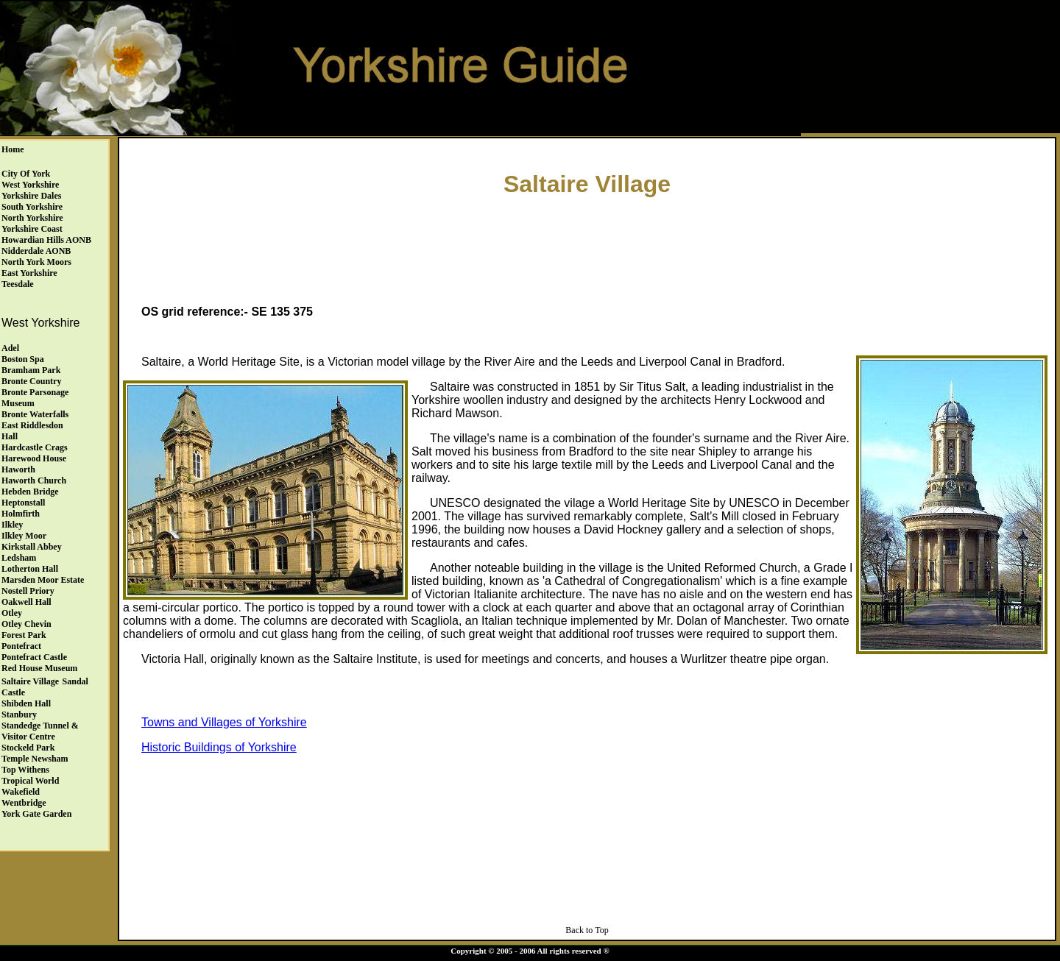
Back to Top (586, 930)
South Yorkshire (32, 207)
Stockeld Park (27, 747)
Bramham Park (30, 370)
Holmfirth (20, 513)
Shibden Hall (26, 703)
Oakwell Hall (26, 602)
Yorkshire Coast (32, 229)
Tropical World (30, 781)
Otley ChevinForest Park (26, 629)
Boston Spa (22, 359)
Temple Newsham (34, 758)
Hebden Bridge (30, 491)
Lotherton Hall (29, 569)
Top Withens (25, 770)
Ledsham (18, 558)
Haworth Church (33, 480)
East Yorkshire (29, 273)
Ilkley (12, 524)
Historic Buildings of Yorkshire (219, 747)
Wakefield (20, 792)
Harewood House (33, 458)
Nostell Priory (27, 591)
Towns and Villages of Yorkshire (224, 722)
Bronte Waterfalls (34, 414)
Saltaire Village (30, 681)
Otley (11, 613)
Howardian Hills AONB (46, 240)
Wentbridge (23, 803)
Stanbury (19, 714)
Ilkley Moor (23, 536)
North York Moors (36, 262)
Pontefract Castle (34, 657)
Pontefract (21, 646)
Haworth (18, 469)
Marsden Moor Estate (42, 580)
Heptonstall (23, 502)
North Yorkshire (32, 218)
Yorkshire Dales (31, 196)
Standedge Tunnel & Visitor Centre (40, 731)
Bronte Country (31, 381)
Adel (10, 348)
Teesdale (17, 284)
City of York (25, 174)
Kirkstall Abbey (31, 547)
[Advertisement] (587, 247)
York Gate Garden (36, 814)
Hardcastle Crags (34, 447)
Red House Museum (39, 668)
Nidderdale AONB (36, 251)
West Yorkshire (30, 185)
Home (12, 149)
